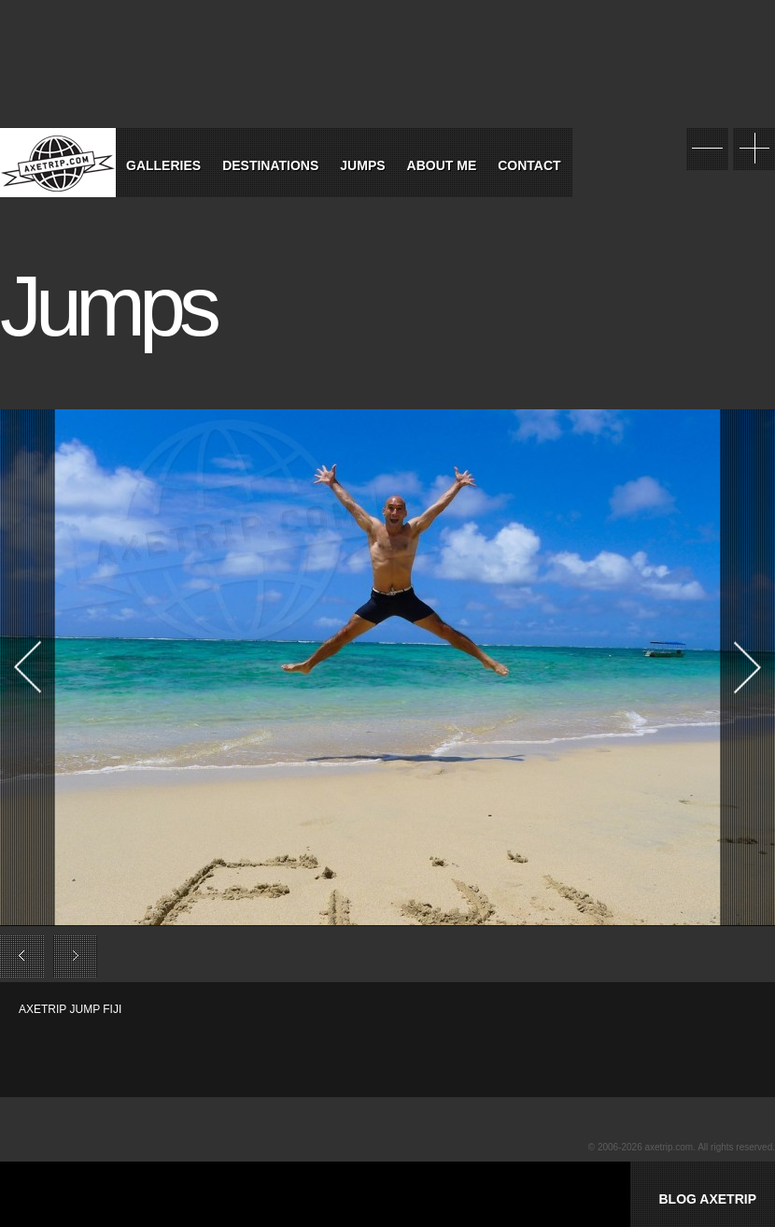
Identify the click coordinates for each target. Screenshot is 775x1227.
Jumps (362, 165)
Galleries (163, 165)
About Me (442, 165)
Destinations (270, 165)
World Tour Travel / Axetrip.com (58, 162)
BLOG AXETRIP (707, 1198)
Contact (529, 165)
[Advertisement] (237, 1046)
